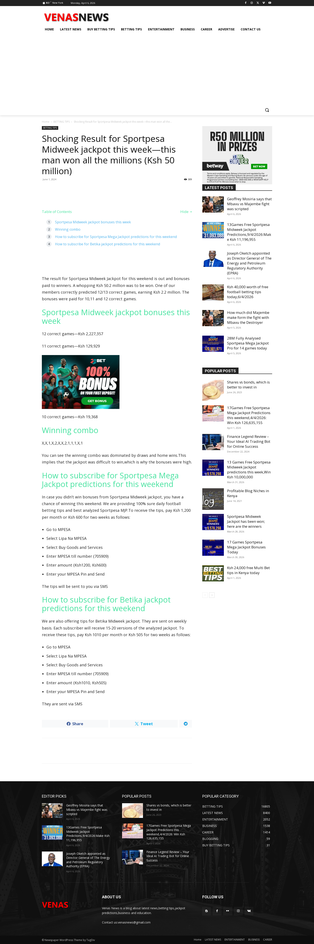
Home (45, 122)
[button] (267, 110)
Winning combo (67, 229)
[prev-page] (205, 595)
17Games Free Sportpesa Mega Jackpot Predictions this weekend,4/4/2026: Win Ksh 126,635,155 (248, 415)
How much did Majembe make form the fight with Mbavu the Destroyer (248, 317)
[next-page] (212, 595)
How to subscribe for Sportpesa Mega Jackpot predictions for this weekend (116, 236)
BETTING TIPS (61, 122)
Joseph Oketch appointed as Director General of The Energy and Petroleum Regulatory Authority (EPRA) (249, 263)
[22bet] (117, 382)
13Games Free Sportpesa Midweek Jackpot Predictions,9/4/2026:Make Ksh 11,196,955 (249, 232)
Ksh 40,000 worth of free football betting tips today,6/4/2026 (247, 291)
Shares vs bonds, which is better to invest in (248, 385)
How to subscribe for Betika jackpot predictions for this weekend (107, 244)
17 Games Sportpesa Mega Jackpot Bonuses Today (246, 547)
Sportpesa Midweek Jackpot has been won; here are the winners (246, 521)
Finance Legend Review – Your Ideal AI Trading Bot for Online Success (248, 441)
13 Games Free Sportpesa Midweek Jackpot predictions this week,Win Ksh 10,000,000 (249, 469)
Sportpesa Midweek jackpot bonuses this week (93, 222)
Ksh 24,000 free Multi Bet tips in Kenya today (248, 570)
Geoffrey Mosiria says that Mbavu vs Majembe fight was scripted (249, 203)
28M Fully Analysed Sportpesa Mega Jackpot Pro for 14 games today (248, 343)
